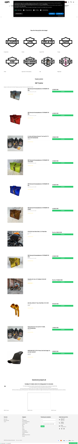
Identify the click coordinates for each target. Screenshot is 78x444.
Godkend (42, 426)
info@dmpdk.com (63, 426)
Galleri (23, 426)
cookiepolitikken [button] (45, 4)
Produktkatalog (24, 420)
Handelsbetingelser (25, 432)
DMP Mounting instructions (26, 434)
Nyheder (23, 424)
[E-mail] (48, 421)
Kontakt (23, 429)
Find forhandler (24, 430)
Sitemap (23, 436)
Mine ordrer (5, 419)
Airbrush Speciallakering (25, 421)
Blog (23, 425)
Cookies (23, 433)
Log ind (5, 421)
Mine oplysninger (6, 420)
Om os (23, 428)
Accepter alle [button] (59, 13)
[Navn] (48, 419)
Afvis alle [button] (52, 13)
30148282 (62, 423)
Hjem (23, 419)
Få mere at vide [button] (18, 13)
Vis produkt (62, 91)
